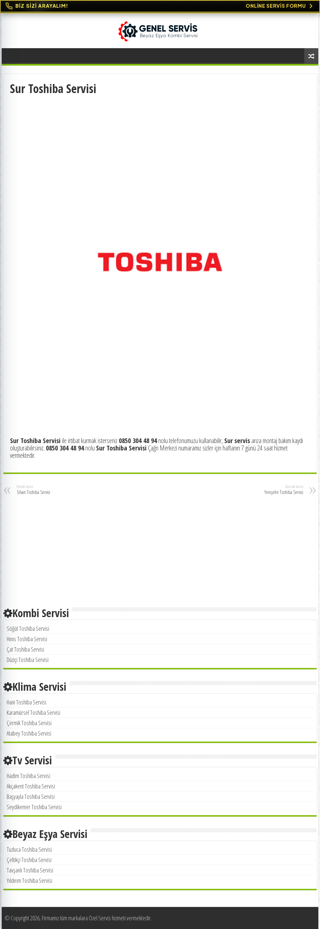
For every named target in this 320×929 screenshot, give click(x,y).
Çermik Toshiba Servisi (29, 723)
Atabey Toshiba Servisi (29, 733)
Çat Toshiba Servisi (25, 649)
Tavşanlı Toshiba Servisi (30, 870)
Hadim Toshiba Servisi (28, 776)
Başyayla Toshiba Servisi (31, 796)
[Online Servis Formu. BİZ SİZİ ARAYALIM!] (160, 6)
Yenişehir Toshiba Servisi (269, 489)
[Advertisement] (160, 146)
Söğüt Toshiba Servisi (28, 628)
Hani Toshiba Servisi (26, 702)
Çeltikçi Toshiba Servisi (29, 860)
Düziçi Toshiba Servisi (28, 660)
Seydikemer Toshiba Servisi (34, 807)
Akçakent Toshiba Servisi (31, 786)
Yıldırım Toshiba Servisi (29, 880)
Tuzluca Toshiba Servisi (29, 849)
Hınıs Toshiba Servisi (27, 639)
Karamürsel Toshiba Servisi (33, 712)
